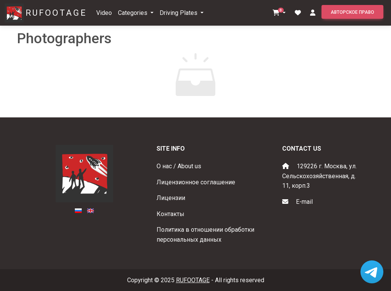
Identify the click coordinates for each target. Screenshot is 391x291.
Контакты (170, 214)
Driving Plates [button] (179, 12)
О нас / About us (179, 166)
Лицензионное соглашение (196, 182)
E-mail (304, 201)
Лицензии (171, 198)
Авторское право (352, 12)
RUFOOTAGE (56, 13)
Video (104, 12)
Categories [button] (133, 12)
